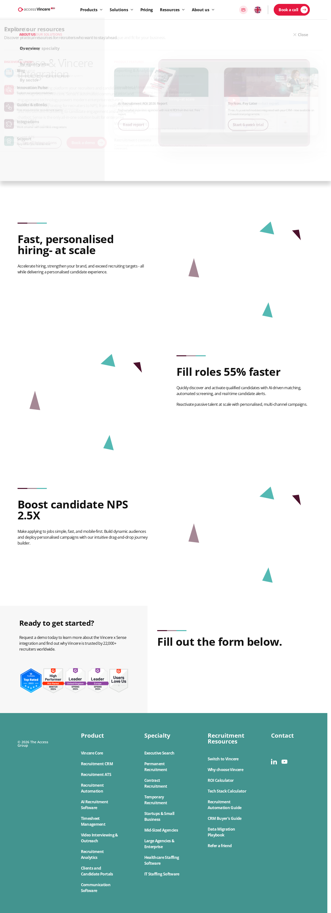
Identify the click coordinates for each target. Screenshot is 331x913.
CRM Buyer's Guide (225, 818)
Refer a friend (220, 845)
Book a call (288, 9)
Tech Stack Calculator (227, 791)
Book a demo (83, 142)
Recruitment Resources (226, 738)
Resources (170, 9)
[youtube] (284, 762)
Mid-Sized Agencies (161, 830)
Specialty (157, 735)
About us (200, 9)
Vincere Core (92, 753)
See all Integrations (39, 142)
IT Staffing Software (161, 874)
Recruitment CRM (97, 763)
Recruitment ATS (96, 774)
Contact (282, 735)
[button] (100, 813)
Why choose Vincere (225, 769)
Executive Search (159, 753)
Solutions (119, 9)
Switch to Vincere (223, 759)
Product (92, 735)
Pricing (146, 9)
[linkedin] (274, 762)
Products (88, 9)
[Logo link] (37, 9)
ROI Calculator (221, 780)
